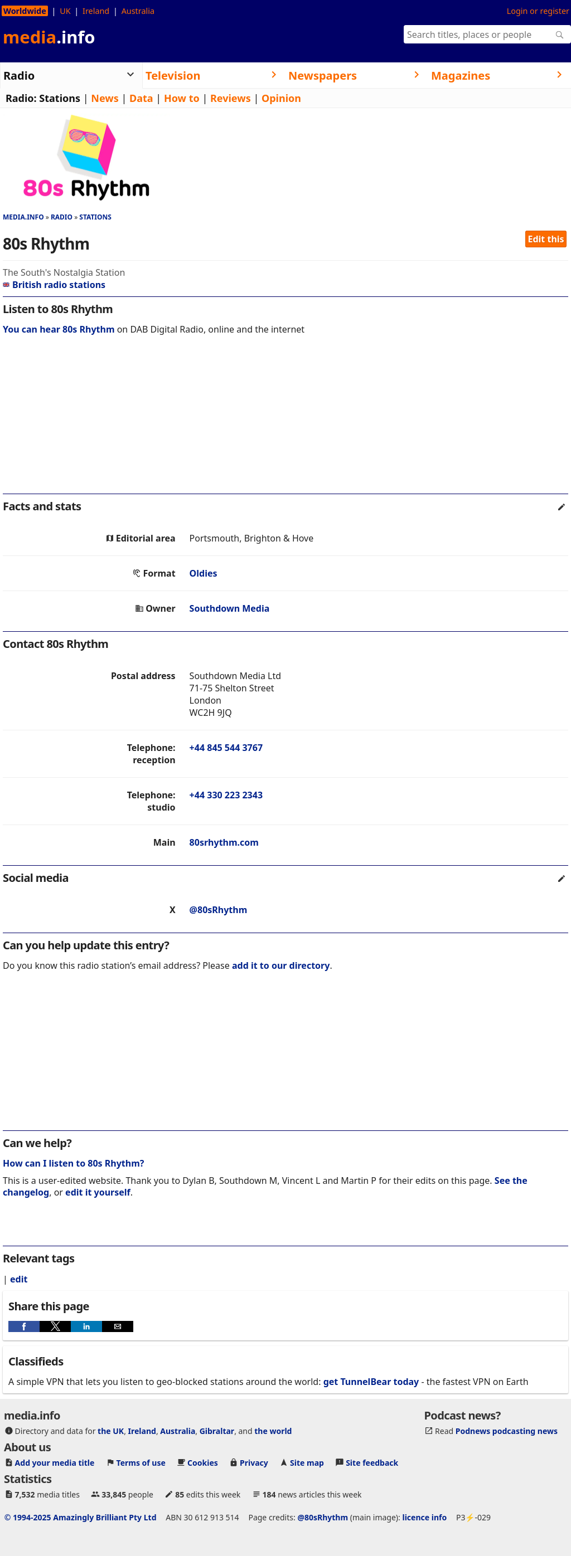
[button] (24, 1326)
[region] (285, 421)
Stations (59, 98)
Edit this (546, 239)
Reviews (230, 98)
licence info (424, 1517)
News (104, 98)
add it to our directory (281, 965)
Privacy (254, 1462)
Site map (307, 1462)
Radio (61, 217)
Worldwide (24, 11)
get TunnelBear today (371, 1381)
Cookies (202, 1462)
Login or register (538, 11)
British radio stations (54, 285)
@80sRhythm (219, 910)
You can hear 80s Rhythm (59, 329)
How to (182, 98)
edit (18, 1279)
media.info (23, 217)
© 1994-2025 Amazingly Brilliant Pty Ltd (80, 1517)
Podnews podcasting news (507, 1431)
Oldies (203, 573)
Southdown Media (230, 608)
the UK (111, 1431)
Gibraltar (217, 1431)
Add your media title (55, 1462)
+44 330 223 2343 (226, 795)
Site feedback (372, 1462)
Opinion (281, 98)
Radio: (21, 98)
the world (273, 1431)
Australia (138, 11)
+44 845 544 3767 (226, 748)
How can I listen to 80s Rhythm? (73, 1163)
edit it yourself (97, 1192)
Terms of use (141, 1462)
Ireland (96, 11)
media (49, 36)
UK (65, 11)
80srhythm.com (224, 842)
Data (141, 98)
